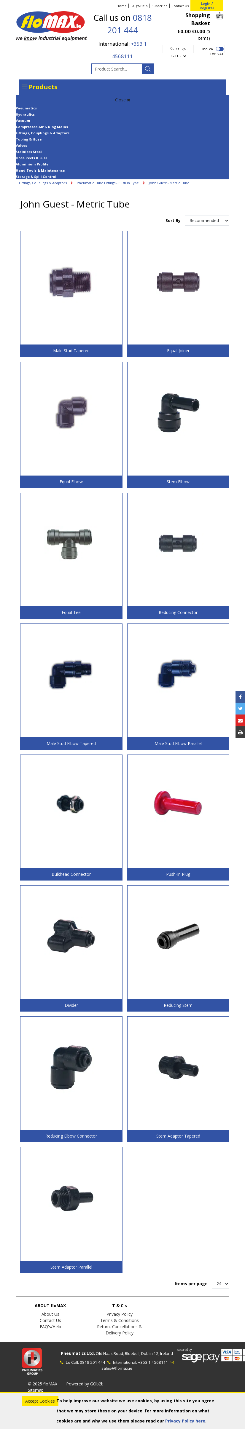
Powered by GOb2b (85, 1384)
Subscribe (160, 6)
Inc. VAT (208, 49)
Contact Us (180, 6)
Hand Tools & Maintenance (40, 170)
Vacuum (23, 120)
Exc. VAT (217, 54)
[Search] (147, 69)
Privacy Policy (119, 1314)
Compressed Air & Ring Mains (42, 127)
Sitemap (36, 1390)
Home (122, 6)
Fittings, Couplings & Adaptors (42, 133)
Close (122, 100)
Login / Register (207, 5)
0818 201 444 (92, 1362)
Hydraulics (25, 114)
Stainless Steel (29, 151)
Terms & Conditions (119, 1320)
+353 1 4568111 (153, 1362)
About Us (50, 1314)
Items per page (191, 1283)
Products (40, 87)
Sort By (174, 220)
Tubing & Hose (29, 139)
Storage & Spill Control (36, 176)
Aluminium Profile (32, 164)
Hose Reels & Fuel (31, 158)
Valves (21, 145)
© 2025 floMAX (42, 1384)
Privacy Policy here (185, 1421)
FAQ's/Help (139, 6)
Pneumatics (26, 108)
